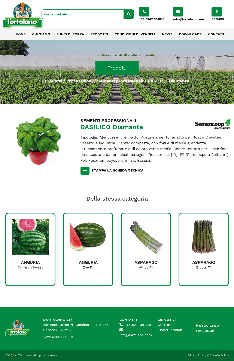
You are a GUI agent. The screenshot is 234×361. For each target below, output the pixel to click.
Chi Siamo (41, 34)
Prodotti (99, 34)
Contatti (217, 34)
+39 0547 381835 (135, 325)
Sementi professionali (120, 80)
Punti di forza (70, 34)
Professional (79, 80)
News (167, 34)
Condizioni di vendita (135, 34)
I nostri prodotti (170, 330)
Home (21, 34)
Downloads (190, 34)
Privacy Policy (197, 355)
